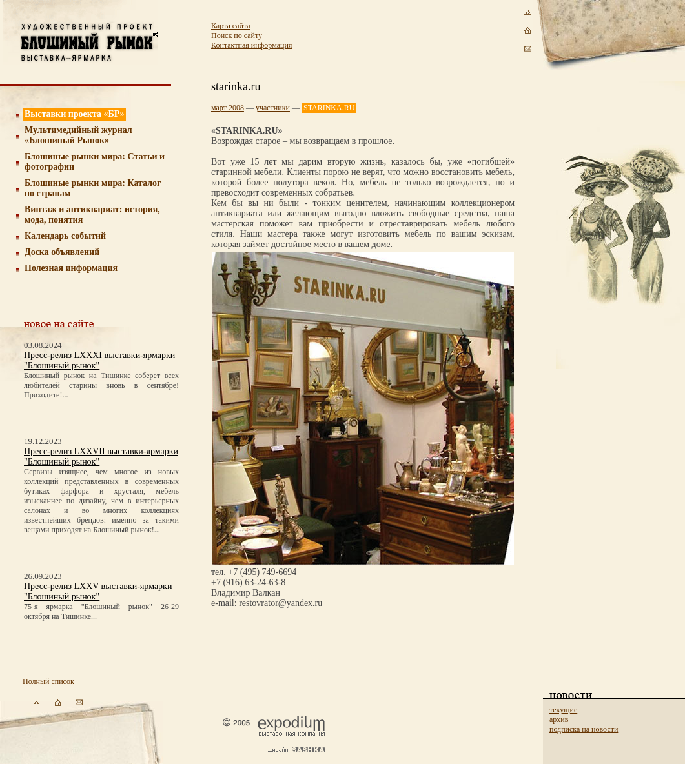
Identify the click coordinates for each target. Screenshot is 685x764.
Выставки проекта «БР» (75, 114)
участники (273, 107)
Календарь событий (65, 236)
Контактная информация (251, 45)
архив (558, 719)
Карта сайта (230, 25)
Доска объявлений (62, 252)
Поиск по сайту (236, 35)
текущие (563, 709)
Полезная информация (71, 268)
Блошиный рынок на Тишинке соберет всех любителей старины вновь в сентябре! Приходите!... (101, 385)
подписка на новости (583, 729)
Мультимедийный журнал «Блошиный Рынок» (78, 135)
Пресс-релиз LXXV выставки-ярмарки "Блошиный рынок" (98, 591)
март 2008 (227, 107)
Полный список (48, 681)
